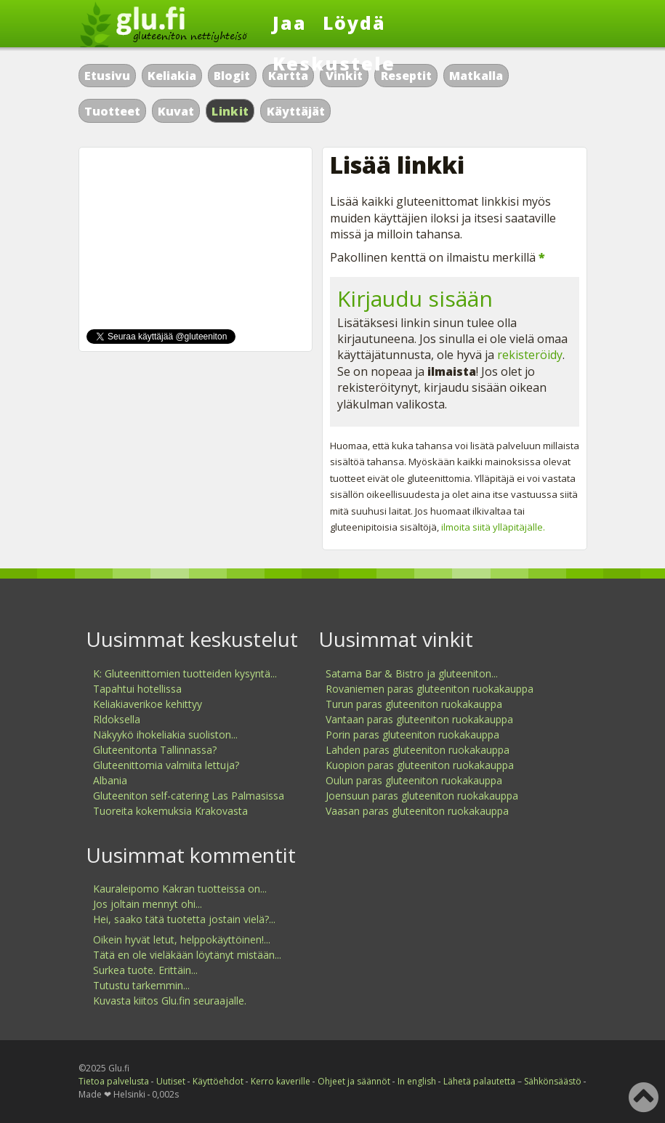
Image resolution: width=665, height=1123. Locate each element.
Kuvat (176, 111)
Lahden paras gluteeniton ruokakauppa (417, 750)
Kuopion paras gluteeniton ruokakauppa (420, 765)
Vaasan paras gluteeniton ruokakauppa (417, 811)
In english (417, 1081)
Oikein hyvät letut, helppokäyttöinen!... (181, 939)
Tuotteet (112, 111)
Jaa (290, 22)
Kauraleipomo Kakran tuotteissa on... (180, 888)
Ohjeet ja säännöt (354, 1081)
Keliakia (172, 76)
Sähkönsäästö (552, 1081)
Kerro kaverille (280, 1081)
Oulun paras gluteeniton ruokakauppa (414, 780)
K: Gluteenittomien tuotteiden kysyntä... (185, 673)
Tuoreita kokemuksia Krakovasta (170, 811)
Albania (110, 780)
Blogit (232, 76)
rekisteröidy (530, 355)
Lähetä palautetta (479, 1081)
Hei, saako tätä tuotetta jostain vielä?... (184, 919)
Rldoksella (116, 719)
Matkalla (476, 76)
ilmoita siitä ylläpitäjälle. (493, 527)
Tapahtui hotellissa (137, 689)
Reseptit (406, 76)
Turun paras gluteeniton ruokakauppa (414, 704)
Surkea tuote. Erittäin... (145, 970)
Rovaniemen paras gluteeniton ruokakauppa (429, 689)
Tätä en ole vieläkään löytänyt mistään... (187, 955)
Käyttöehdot (218, 1081)
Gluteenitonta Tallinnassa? (155, 750)
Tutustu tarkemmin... (141, 985)
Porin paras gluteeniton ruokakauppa (412, 734)
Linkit (230, 111)
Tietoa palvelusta (113, 1081)
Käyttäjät (296, 111)
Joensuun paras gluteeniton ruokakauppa (422, 795)
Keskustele (334, 63)
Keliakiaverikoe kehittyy (147, 704)
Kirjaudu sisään (415, 298)
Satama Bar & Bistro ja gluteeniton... (412, 673)
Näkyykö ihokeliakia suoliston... (165, 734)
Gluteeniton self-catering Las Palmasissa (188, 795)
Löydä (354, 22)
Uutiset (170, 1081)
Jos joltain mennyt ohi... (147, 904)
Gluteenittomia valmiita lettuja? (166, 765)
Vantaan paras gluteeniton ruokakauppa (419, 719)
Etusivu (107, 76)
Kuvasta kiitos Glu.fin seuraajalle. (169, 1000)
